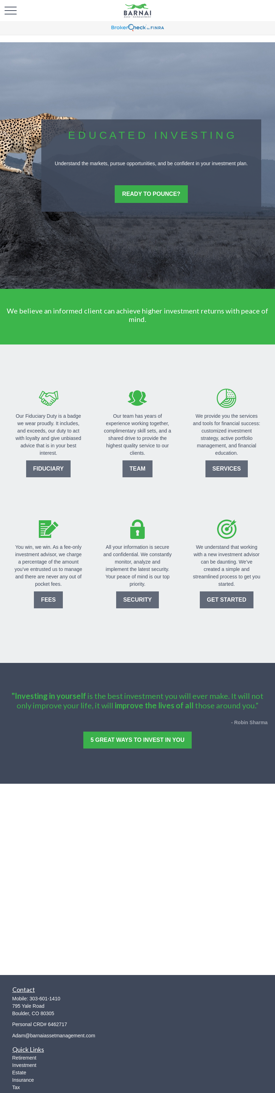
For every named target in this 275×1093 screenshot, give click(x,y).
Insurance (23, 1080)
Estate (19, 1072)
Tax (16, 1087)
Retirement (24, 1058)
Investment (24, 1065)
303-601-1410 (45, 998)
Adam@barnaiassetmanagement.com (53, 1035)
